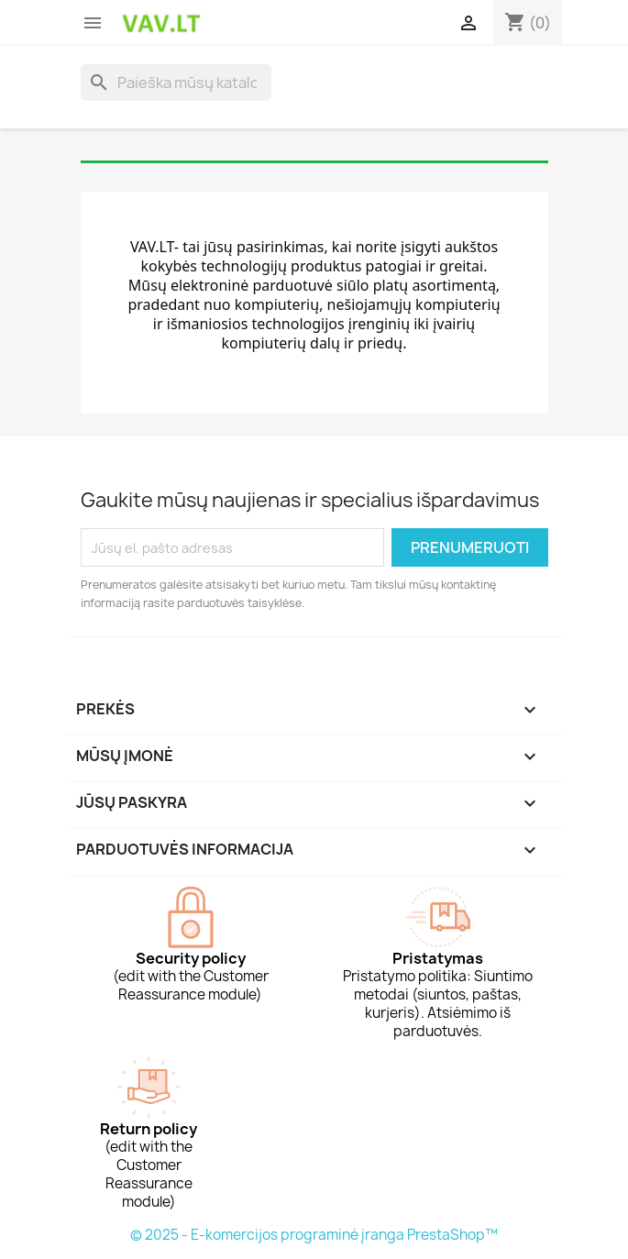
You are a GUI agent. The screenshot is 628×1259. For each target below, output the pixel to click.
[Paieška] (176, 82)
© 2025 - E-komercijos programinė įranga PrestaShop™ (314, 1234)
